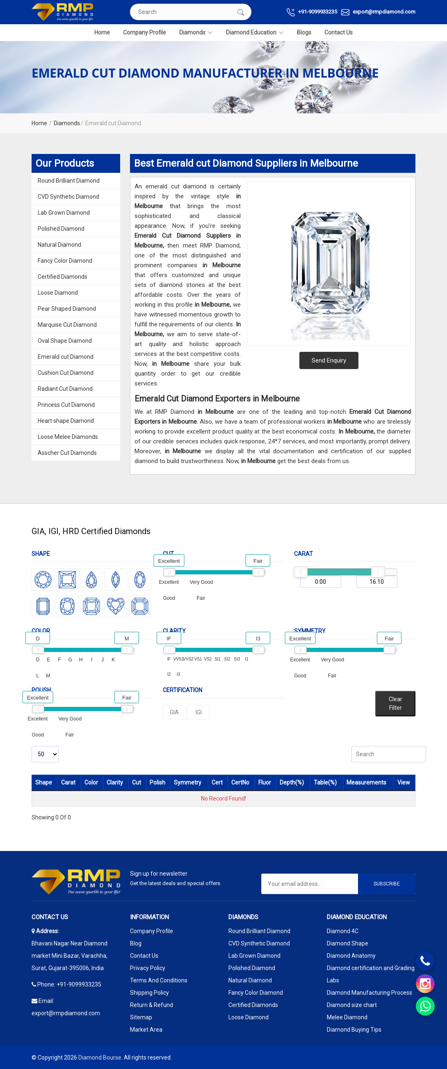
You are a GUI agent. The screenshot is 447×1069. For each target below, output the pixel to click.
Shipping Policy (149, 992)
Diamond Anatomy (351, 955)
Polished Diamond (61, 228)
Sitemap (141, 1017)
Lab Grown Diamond (64, 212)
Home (102, 32)
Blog (135, 943)
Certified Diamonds (62, 276)
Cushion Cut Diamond (66, 372)
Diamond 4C (342, 931)
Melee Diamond (347, 1017)
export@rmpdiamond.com (378, 12)
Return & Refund (151, 1005)
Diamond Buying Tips (354, 1029)
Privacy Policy (147, 968)
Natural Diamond (59, 244)
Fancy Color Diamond (65, 260)
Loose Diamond (58, 292)
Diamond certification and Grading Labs (371, 974)
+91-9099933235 (312, 12)
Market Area (146, 1029)
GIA (174, 712)
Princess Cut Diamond (66, 404)
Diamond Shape (347, 943)
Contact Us (338, 32)
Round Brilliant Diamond (69, 180)
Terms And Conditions (158, 980)
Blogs (304, 32)
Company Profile (144, 32)
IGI (199, 712)
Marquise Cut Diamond (67, 324)
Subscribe (387, 884)
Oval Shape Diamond (65, 340)
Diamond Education (255, 32)
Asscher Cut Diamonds (67, 453)
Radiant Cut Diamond (65, 388)
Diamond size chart (352, 1005)
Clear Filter (395, 703)
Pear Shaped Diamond (67, 308)
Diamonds (196, 32)
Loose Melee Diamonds (68, 437)
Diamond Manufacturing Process (369, 992)
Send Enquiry (329, 360)
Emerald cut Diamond (66, 356)
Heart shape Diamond (66, 421)
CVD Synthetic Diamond (68, 196)
